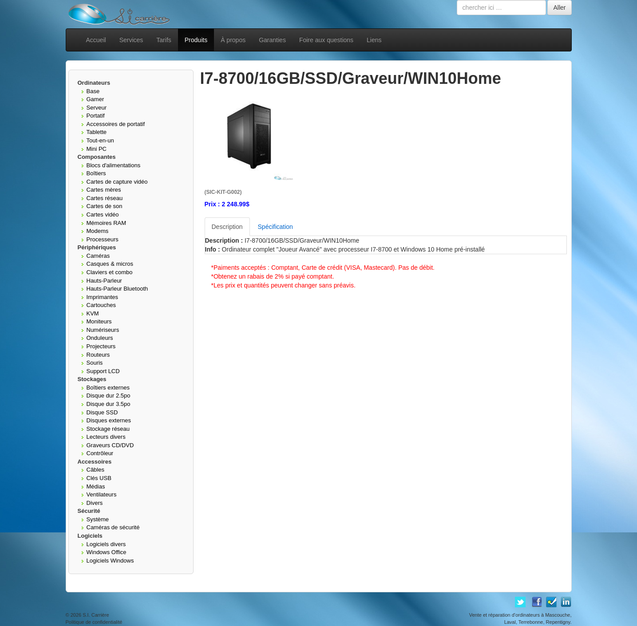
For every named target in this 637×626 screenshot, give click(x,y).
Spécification (275, 226)
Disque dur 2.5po (109, 395)
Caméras (98, 255)
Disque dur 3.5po (109, 404)
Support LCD (103, 371)
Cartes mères (104, 189)
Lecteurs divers (106, 436)
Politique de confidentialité (94, 622)
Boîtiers (96, 173)
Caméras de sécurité (113, 527)
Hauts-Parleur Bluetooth (117, 288)
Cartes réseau (105, 198)
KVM (93, 313)
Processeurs (103, 239)
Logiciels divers (106, 544)
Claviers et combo (110, 272)
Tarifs (163, 39)
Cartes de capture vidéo (117, 181)
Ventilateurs (102, 494)
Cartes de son (105, 206)
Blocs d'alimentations (114, 165)
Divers (95, 503)
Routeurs (98, 354)
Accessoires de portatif (116, 124)
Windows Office (107, 552)
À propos (233, 39)
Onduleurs (100, 338)
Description (227, 226)
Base (93, 91)
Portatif (96, 115)
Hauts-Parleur (104, 280)
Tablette (97, 132)
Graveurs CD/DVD (110, 445)
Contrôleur (100, 453)
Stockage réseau (108, 428)
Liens (374, 39)
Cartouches (101, 305)
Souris (95, 362)
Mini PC (97, 149)
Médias (96, 486)
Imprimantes (103, 297)
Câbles (95, 469)
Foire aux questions (326, 39)
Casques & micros (110, 263)
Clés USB (99, 478)
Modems (98, 231)
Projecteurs (101, 346)
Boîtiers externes (108, 387)
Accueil (96, 39)
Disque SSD (102, 412)
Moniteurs (99, 321)
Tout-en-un (100, 140)
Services (131, 39)
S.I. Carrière (96, 615)
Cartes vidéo (103, 214)
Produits (196, 39)
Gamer (95, 99)
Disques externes (109, 420)
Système (98, 519)
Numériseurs (103, 330)
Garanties (272, 39)
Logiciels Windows (110, 560)
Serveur (97, 107)
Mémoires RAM (107, 223)
